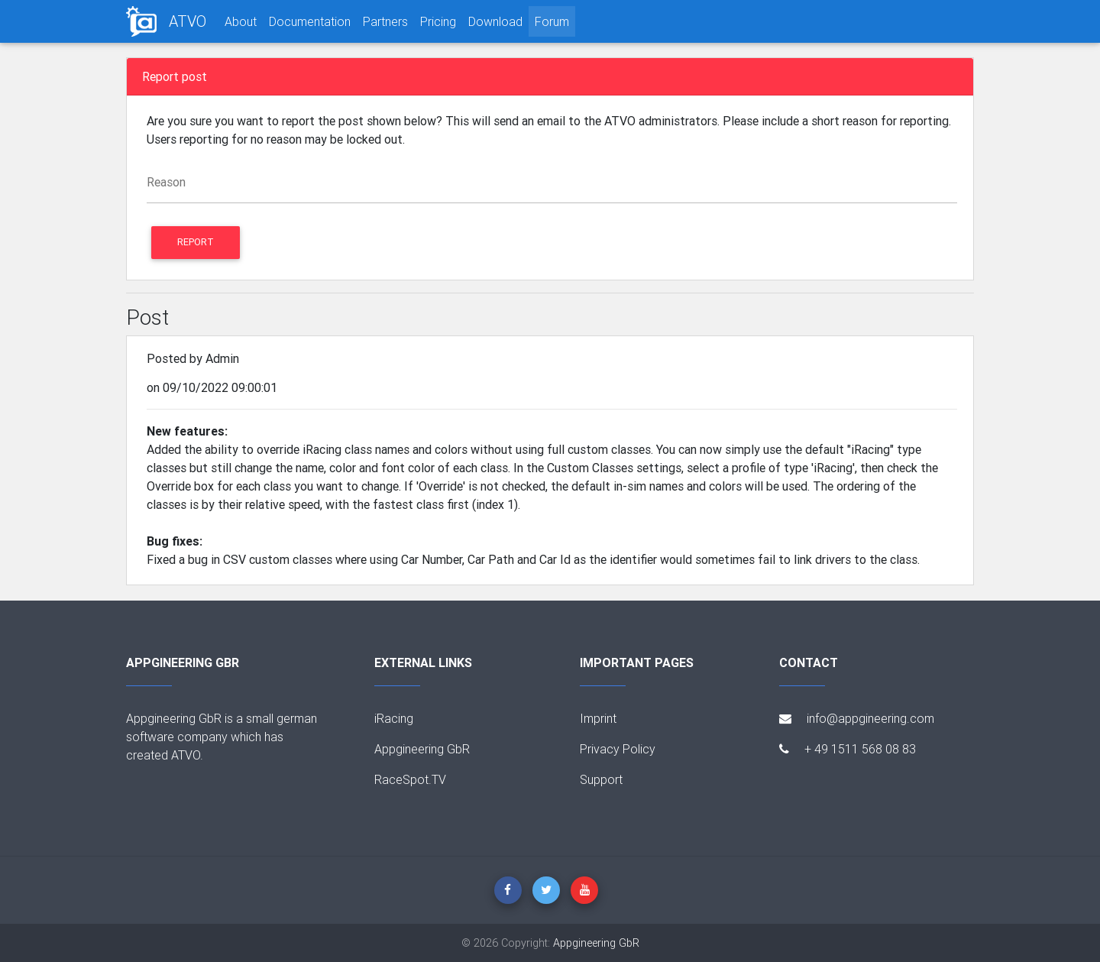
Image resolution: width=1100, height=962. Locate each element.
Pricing (438, 21)
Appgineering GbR (422, 748)
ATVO (187, 21)
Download (495, 21)
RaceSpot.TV (410, 779)
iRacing (393, 718)
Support (601, 779)
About (241, 21)
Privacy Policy (617, 748)
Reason (166, 181)
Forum (552, 21)
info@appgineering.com (856, 718)
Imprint (598, 718)
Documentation (310, 21)
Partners (385, 21)
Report (195, 241)
